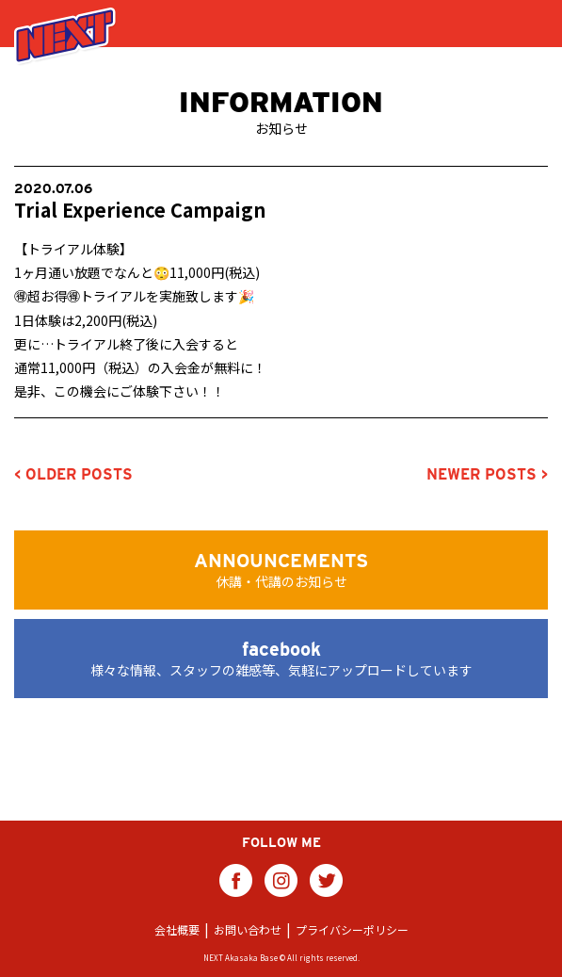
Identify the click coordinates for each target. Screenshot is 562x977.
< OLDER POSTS (73, 474)
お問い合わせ (247, 929)
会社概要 (177, 929)
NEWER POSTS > (487, 474)
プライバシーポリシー (352, 929)
